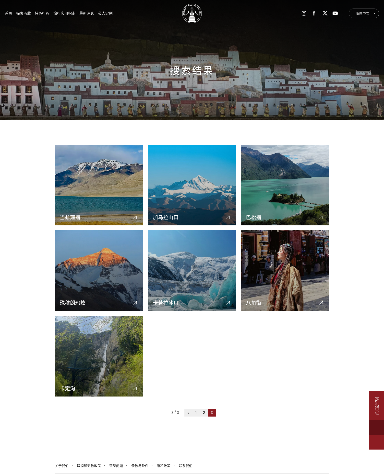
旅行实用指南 (64, 13)
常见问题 (116, 465)
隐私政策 (163, 465)
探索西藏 (23, 13)
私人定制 (105, 13)
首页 (8, 13)
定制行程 (376, 405)
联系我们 (185, 465)
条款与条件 (139, 465)
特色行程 (42, 13)
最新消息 (86, 13)
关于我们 (62, 465)
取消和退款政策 (89, 465)
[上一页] (188, 413)
